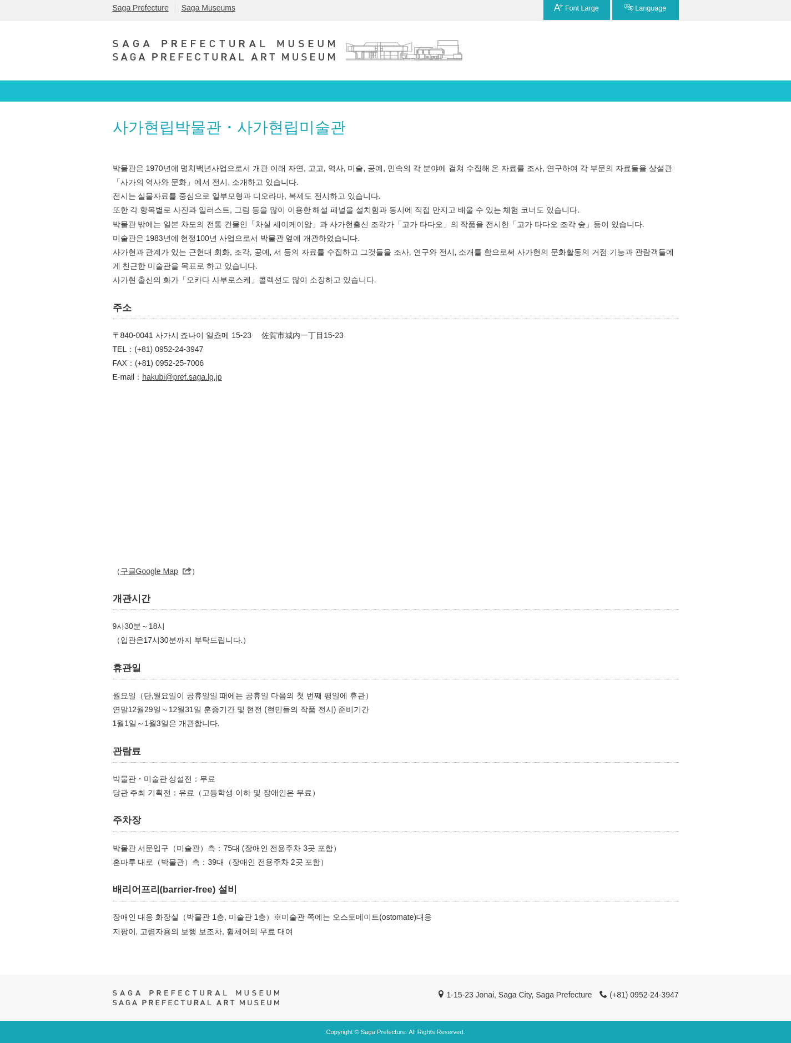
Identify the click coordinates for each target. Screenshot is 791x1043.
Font (576, 8)
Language (645, 8)
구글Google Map (149, 571)
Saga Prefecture (141, 7)
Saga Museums (208, 7)
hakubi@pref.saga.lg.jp (181, 376)
